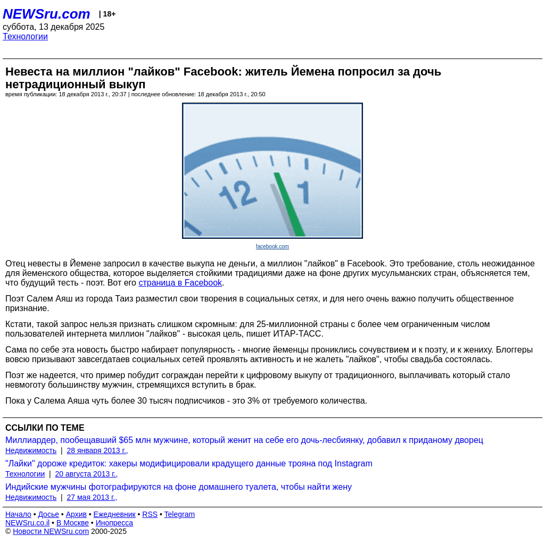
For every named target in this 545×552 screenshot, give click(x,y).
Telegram (179, 514)
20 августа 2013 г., (86, 474)
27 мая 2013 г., (92, 497)
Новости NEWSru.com (51, 531)
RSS (150, 514)
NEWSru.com (46, 14)
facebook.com (272, 246)
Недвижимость (30, 450)
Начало (18, 514)
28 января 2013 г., (97, 450)
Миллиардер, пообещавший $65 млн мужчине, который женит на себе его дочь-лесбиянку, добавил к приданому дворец (244, 440)
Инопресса (115, 522)
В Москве (72, 522)
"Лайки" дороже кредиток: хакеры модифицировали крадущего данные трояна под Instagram (189, 463)
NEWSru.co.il (27, 522)
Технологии (25, 36)
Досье (48, 514)
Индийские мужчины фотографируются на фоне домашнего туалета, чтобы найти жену (178, 486)
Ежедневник (115, 514)
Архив (76, 514)
